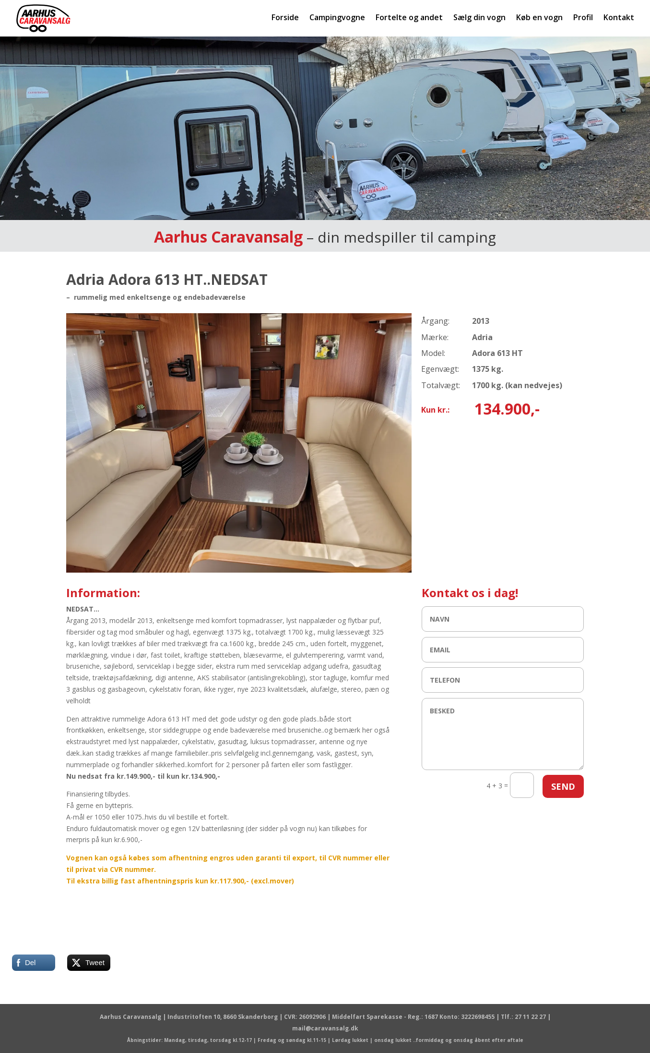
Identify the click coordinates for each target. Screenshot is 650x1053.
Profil (583, 18)
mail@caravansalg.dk (325, 1028)
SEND (563, 786)
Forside (285, 18)
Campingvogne (337, 18)
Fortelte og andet (409, 18)
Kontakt (618, 18)
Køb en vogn (539, 18)
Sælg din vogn (479, 18)
